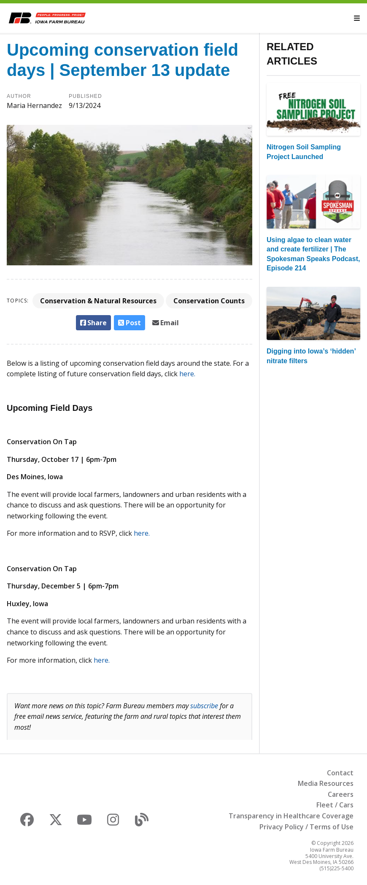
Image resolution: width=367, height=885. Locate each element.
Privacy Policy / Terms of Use (306, 826)
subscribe (204, 705)
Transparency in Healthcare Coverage (291, 815)
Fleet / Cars (335, 804)
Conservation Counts (209, 300)
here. (187, 373)
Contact (340, 772)
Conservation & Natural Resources (98, 300)
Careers (341, 794)
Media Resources (326, 783)
